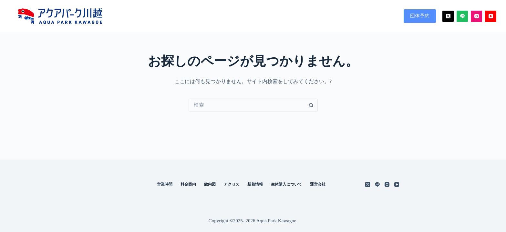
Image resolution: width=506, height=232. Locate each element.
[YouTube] (490, 16)
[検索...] (247, 105)
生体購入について (286, 184)
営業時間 (278, 16)
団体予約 (419, 15)
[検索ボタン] (311, 105)
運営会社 (317, 184)
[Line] (462, 16)
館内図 (345, 16)
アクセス (378, 16)
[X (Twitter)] (448, 16)
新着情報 (255, 184)
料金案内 (313, 16)
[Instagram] (476, 16)
